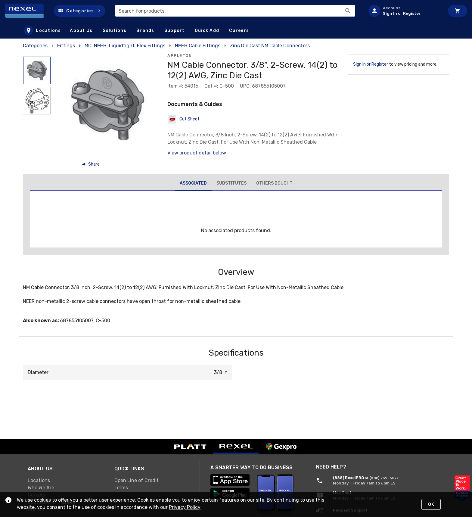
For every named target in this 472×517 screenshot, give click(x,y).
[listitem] (404, 10)
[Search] (348, 10)
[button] (79, 11)
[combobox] (235, 11)
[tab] (193, 184)
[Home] (27, 11)
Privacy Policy (184, 507)
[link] (66, 480)
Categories (35, 45)
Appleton (179, 55)
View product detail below (196, 153)
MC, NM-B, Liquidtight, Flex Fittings (125, 45)
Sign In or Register (370, 64)
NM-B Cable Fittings (197, 45)
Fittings (66, 45)
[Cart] (457, 11)
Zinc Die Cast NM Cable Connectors (270, 45)
